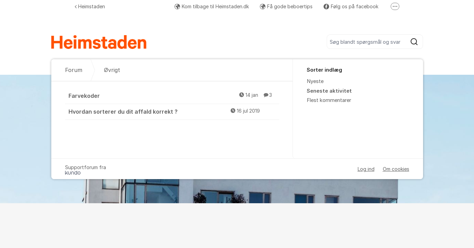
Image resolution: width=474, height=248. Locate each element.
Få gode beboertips (286, 6)
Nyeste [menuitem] (315, 81)
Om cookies (396, 169)
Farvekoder (174, 95)
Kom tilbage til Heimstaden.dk (212, 6)
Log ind (366, 169)
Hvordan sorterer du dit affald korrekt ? (174, 111)
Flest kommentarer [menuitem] (329, 100)
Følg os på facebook (351, 6)
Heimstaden (90, 6)
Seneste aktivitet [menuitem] (329, 91)
